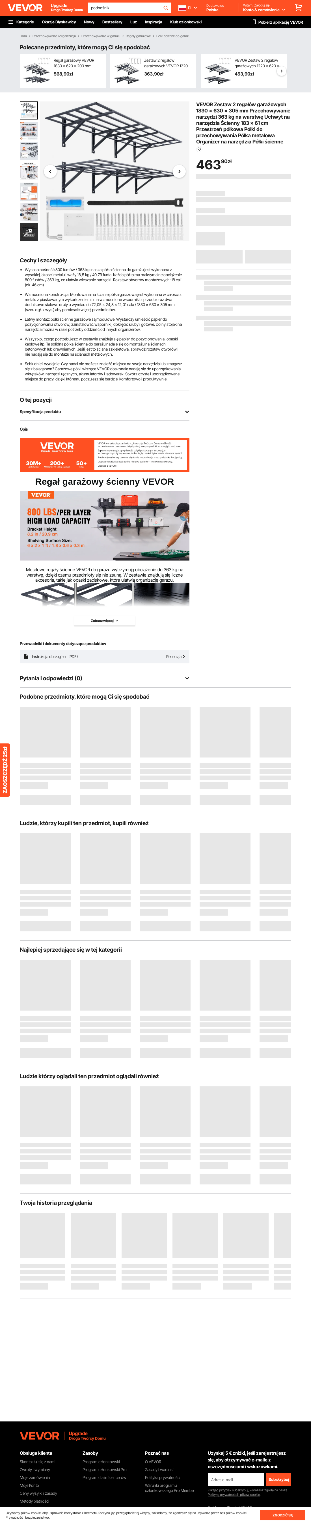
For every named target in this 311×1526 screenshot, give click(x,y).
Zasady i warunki (159, 1469)
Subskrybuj (279, 1479)
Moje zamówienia (35, 1477)
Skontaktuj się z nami (37, 1461)
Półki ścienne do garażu (173, 36)
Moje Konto (29, 1485)
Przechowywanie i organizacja (54, 36)
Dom (23, 36)
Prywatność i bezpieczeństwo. (28, 1517)
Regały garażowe (138, 36)
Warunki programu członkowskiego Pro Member (170, 1488)
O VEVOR (153, 1461)
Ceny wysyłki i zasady (38, 1493)
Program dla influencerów (104, 1477)
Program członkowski (101, 1461)
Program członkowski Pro (105, 1469)
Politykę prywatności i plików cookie (234, 1494)
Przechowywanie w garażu (100, 36)
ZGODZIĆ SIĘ (283, 1515)
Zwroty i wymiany (35, 1469)
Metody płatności (34, 1501)
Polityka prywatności (162, 1477)
